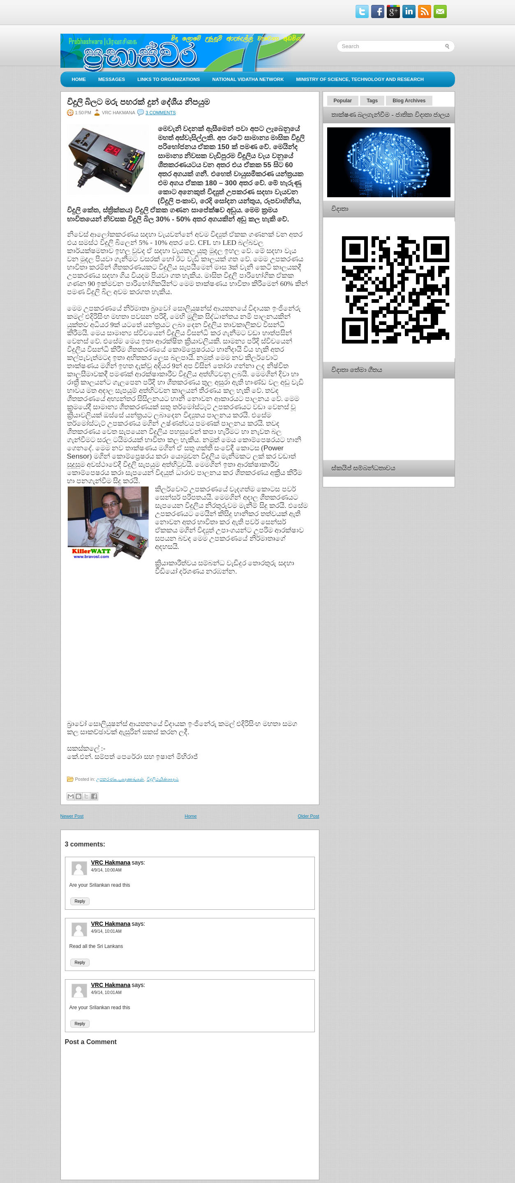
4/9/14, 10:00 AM (106, 870)
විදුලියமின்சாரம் (163, 779)
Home (79, 79)
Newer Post (72, 816)
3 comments (160, 112)
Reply (80, 901)
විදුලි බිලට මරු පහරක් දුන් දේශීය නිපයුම (138, 102)
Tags (372, 101)
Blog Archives (409, 101)
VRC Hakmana (111, 862)
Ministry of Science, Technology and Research (360, 79)
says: (138, 862)
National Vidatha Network (248, 79)
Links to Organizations (168, 79)
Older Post (308, 816)
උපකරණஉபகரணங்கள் (120, 779)
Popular (343, 101)
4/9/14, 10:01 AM (106, 931)
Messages (111, 79)
